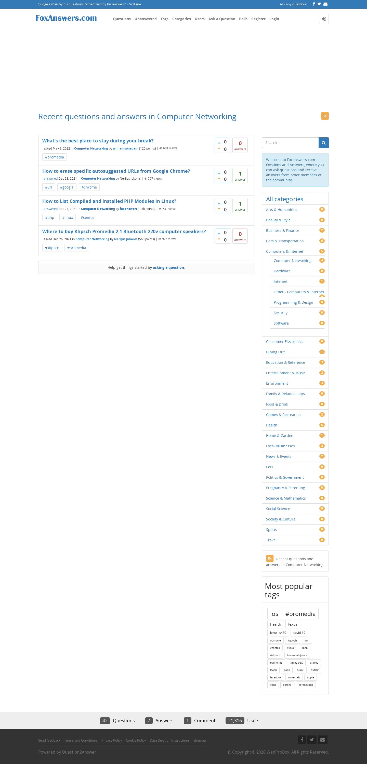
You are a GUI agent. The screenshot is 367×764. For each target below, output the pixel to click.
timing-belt (296, 662)
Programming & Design (293, 302)
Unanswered (146, 18)
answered (51, 178)
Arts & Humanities (281, 209)
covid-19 (299, 633)
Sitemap (199, 740)
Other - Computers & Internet (299, 291)
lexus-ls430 (278, 633)
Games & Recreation (283, 414)
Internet (280, 281)
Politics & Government (285, 477)
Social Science (278, 508)
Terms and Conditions (81, 740)
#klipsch (52, 247)
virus (273, 685)
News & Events (278, 456)
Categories (181, 18)
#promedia (54, 157)
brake (300, 670)
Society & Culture (280, 519)
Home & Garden (279, 435)
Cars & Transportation (285, 240)
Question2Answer (79, 752)
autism (315, 670)
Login (274, 18)
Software (281, 323)
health (275, 624)
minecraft (294, 677)
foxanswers (128, 209)
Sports (271, 529)
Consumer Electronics (284, 341)
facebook (275, 677)
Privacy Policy (111, 740)
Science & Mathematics (286, 498)
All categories (284, 199)
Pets (269, 466)
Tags (164, 18)
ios (274, 613)
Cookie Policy (136, 740)
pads (287, 670)
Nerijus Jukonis (125, 239)
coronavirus (306, 685)
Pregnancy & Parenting (285, 487)
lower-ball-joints (297, 655)
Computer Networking (91, 148)
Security (280, 312)
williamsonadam (125, 148)
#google (67, 187)
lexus (292, 624)
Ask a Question (221, 18)
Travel (271, 540)
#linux (67, 217)
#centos (87, 217)
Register (258, 18)
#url (48, 187)
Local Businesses (280, 446)
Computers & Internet (284, 251)
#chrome (89, 187)
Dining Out (275, 352)
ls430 (273, 670)
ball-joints (276, 662)
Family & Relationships (285, 393)
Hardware (282, 271)
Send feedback (49, 740)
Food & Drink (277, 404)
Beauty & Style (278, 220)
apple (310, 677)
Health (271, 425)
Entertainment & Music (286, 372)
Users (200, 18)
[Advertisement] (183, 67)
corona (287, 685)
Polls (243, 18)
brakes (314, 662)
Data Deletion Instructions (170, 740)
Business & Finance (282, 230)
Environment (277, 383)
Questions (122, 18)
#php (49, 217)
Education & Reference (285, 362)
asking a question (168, 267)
